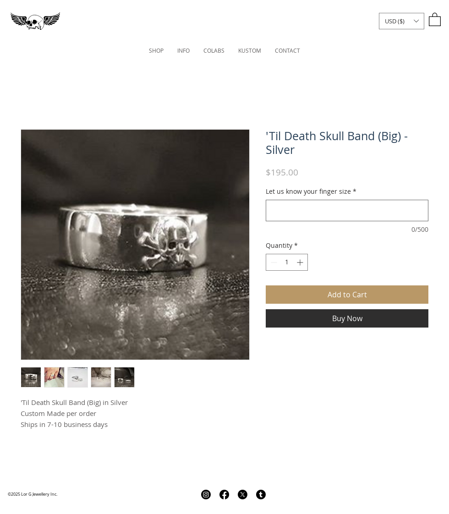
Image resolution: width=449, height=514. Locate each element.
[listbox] (401, 21)
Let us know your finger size (311, 191)
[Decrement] (273, 262)
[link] (435, 19)
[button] (401, 21)
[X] (242, 494)
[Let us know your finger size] (347, 210)
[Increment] (301, 262)
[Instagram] (206, 494)
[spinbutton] (287, 262)
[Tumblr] (261, 494)
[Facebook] (224, 494)
